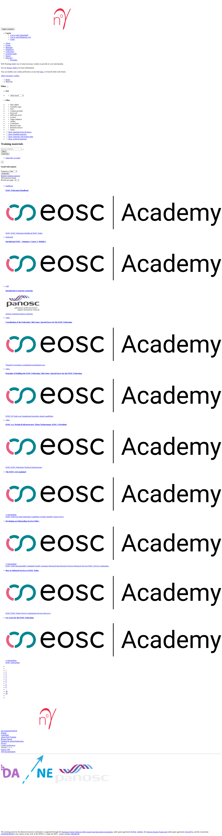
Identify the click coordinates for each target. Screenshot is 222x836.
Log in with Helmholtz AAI (20, 37)
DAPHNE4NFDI (7, 834)
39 (6, 694)
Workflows (10, 50)
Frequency (5, 171)
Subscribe (5, 154)
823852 (140, 832)
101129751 (189, 832)
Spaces (8, 56)
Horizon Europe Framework (156, 832)
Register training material (10, 176)
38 (6, 691)
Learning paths (11, 54)
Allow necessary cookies (10, 76)
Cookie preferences (8, 745)
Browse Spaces (6, 739)
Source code (5, 750)
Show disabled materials (16, 134)
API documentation (8, 752)
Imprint (3, 733)
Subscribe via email (13, 158)
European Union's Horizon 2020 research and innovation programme (87, 832)
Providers (13, 60)
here (41, 72)
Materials (9, 47)
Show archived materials (16, 139)
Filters (4, 151)
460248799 (75, 834)
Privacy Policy (12, 68)
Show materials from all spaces (18, 132)
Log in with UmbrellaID (19, 35)
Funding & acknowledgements (12, 741)
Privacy (4, 743)
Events (8, 45)
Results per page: (7, 180)
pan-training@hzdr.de (9, 731)
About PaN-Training (8, 737)
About (8, 43)
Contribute (5, 735)
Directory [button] (9, 58)
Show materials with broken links (19, 137)
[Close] (2, 162)
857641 (133, 832)
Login (12, 39)
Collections (10, 52)
